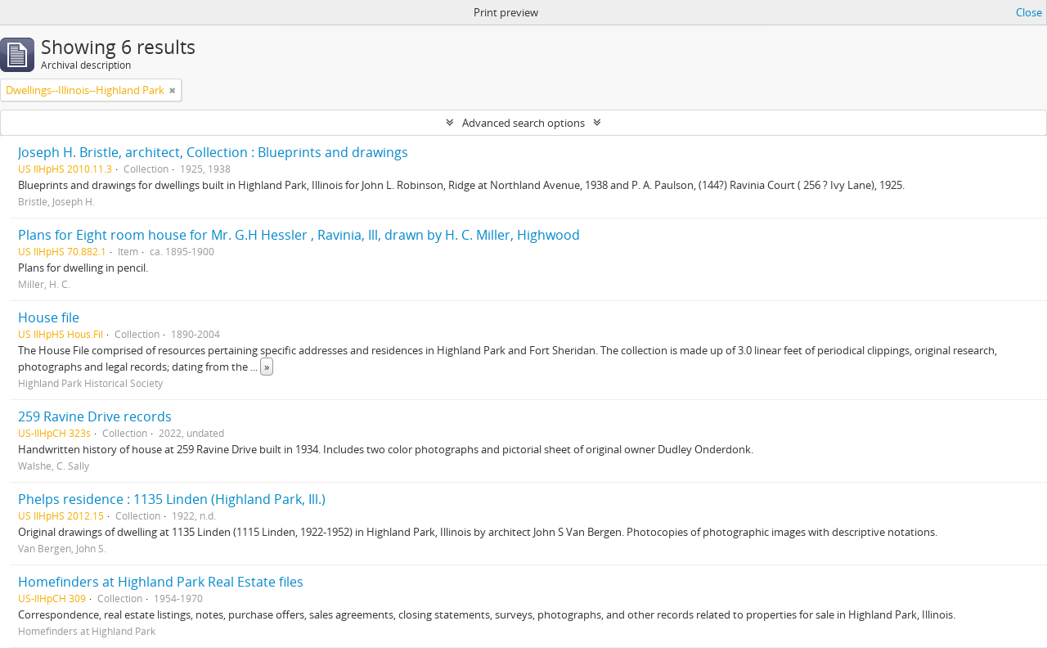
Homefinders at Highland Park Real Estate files (160, 582)
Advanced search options (523, 122)
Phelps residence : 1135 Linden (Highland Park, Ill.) (172, 499)
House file (48, 317)
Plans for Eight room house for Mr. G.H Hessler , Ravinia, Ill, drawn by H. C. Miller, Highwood (299, 235)
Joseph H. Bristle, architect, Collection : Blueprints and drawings (213, 152)
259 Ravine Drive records (95, 416)
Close (1029, 12)
